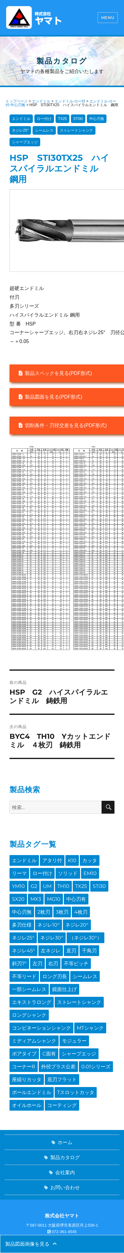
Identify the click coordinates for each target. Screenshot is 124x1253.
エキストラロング (31, 1002)
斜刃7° (19, 963)
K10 (72, 860)
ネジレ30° (51, 938)
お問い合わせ (65, 1187)
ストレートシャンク (79, 1002)
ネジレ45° (23, 951)
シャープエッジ (79, 1054)
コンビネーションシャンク (41, 1028)
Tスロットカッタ (75, 1092)
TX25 (81, 886)
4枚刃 (80, 912)
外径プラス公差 (58, 1067)
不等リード (24, 976)
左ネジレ (50, 951)
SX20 (18, 899)
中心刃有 (76, 899)
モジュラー (74, 1041)
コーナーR (23, 1067)
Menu (107, 17)
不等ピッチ (76, 963)
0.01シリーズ (95, 1067)
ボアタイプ (24, 1054)
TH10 (63, 886)
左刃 (37, 963)
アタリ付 (52, 860)
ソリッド (68, 873)
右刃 (53, 963)
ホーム (65, 1142)
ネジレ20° (76, 925)
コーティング (62, 1105)
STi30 (99, 886)
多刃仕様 (22, 925)
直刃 (71, 951)
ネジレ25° (23, 938)
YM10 (18, 886)
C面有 (49, 1054)
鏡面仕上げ (64, 989)
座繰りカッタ (26, 1079)
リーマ (19, 873)
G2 (34, 886)
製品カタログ (65, 1157)
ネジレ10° (48, 925)
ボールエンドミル (31, 1092)
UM (47, 886)
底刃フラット (62, 1079)
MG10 (53, 899)
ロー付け (42, 873)
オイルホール (26, 1105)
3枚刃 (62, 912)
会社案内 (65, 1172)
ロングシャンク (29, 1015)
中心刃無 (22, 912)
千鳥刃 (89, 951)
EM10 (90, 873)
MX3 (35, 899)
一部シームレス (29, 989)
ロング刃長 (54, 976)
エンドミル (24, 860)
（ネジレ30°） (85, 938)
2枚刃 (43, 912)
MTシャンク (90, 1028)
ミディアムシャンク (34, 1041)
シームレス (85, 976)
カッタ (89, 860)
